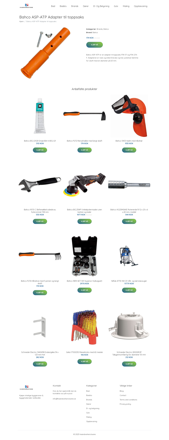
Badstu (63, 7)
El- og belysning (101, 7)
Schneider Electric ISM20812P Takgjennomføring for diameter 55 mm (129, 355)
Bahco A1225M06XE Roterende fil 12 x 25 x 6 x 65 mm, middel (129, 212)
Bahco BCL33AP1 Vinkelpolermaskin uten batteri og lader (84, 212)
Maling (126, 7)
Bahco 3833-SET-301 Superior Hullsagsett (84, 282)
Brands (74, 7)
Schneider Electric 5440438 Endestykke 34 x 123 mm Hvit (39, 355)
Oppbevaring (140, 7)
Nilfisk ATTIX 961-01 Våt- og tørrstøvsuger (129, 282)
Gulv (116, 7)
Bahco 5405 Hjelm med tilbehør (129, 142)
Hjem (21, 23)
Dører (86, 7)
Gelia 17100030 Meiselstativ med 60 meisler (84, 354)
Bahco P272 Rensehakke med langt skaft (84, 142)
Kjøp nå (94, 46)
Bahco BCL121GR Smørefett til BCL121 (40, 142)
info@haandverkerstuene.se (64, 400)
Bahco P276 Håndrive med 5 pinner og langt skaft (40, 283)
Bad (53, 7)
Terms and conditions (128, 401)
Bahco (106, 31)
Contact (123, 397)
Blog (122, 393)
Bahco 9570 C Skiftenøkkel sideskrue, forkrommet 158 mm (40, 212)
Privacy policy (125, 406)
